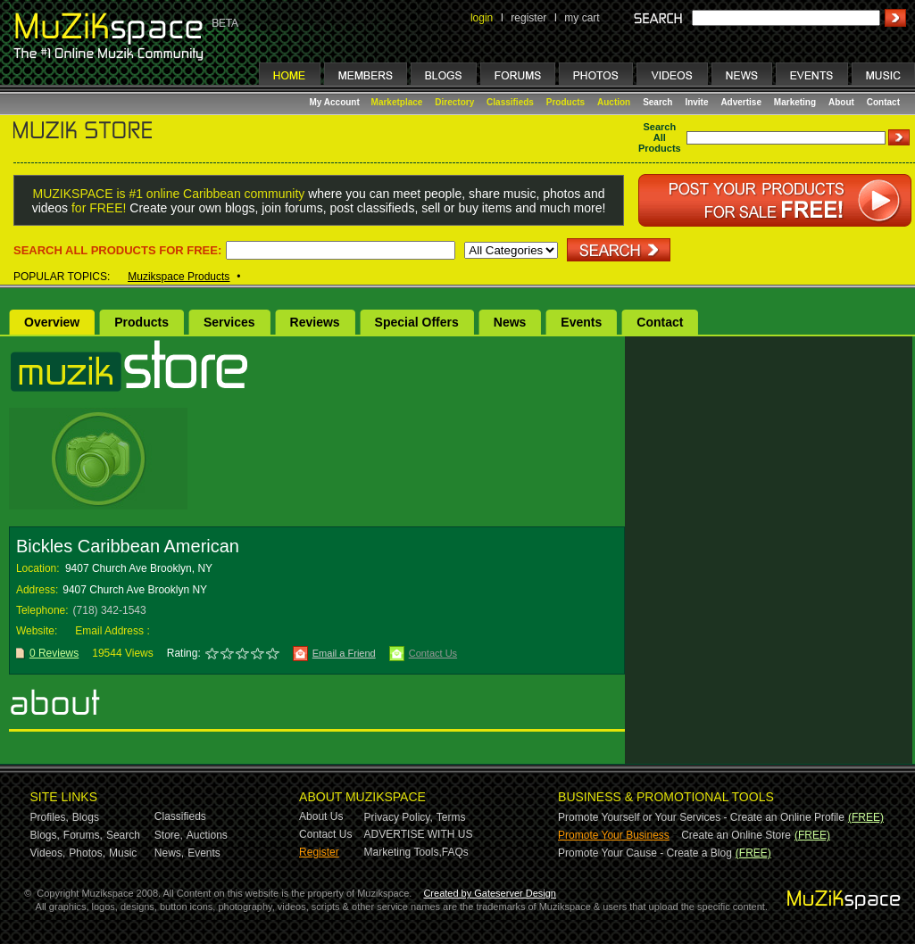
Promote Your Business (614, 835)
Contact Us (433, 653)
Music (123, 853)
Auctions (207, 835)
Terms (451, 817)
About (841, 102)
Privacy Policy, (398, 817)
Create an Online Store (736, 835)
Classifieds (510, 102)
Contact (883, 102)
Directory (454, 102)
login (481, 18)
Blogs (85, 817)
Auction (613, 102)
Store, (168, 835)
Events (581, 322)
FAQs (455, 852)
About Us (321, 816)
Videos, (48, 853)
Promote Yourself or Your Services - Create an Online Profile (701, 817)
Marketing (795, 102)
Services (229, 322)
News (510, 322)
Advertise (740, 102)
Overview (51, 322)
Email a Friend (344, 653)
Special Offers (417, 322)
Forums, (83, 835)
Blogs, (45, 835)
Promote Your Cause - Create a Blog (645, 853)
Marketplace (397, 102)
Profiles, (49, 817)
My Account (336, 102)
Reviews (315, 322)
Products (565, 102)
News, (169, 853)
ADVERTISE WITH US (418, 834)
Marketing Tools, (403, 852)
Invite (696, 102)
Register (319, 852)
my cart (581, 18)
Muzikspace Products (178, 276)
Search (657, 102)
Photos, (87, 853)
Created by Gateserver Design (489, 893)
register (528, 18)
